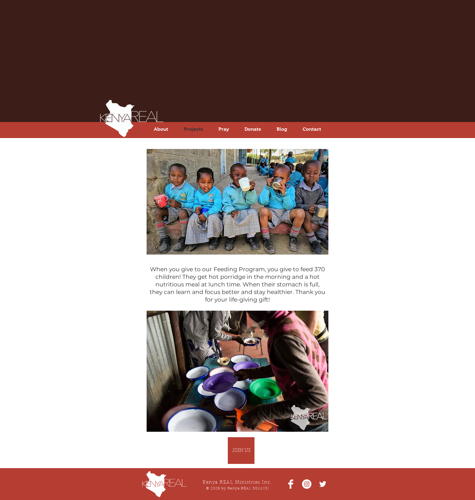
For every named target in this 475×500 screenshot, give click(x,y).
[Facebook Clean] (290, 484)
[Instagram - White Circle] (306, 484)
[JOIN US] (241, 450)
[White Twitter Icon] (322, 484)
